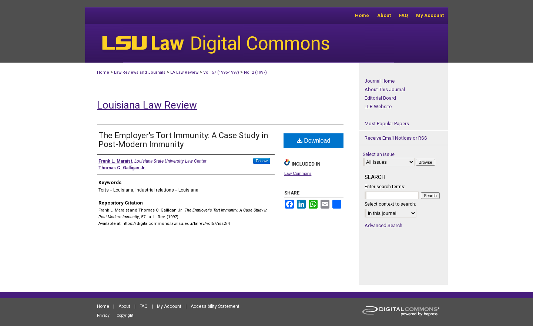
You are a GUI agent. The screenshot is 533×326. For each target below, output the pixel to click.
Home (103, 72)
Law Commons (297, 173)
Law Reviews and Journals (139, 72)
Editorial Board (380, 98)
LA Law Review (184, 72)
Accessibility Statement (215, 306)
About (124, 306)
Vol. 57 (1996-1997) (221, 72)
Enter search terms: (385, 186)
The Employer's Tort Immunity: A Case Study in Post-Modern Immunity (183, 140)
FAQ (144, 306)
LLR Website (378, 106)
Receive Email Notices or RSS (396, 138)
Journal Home (380, 81)
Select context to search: (390, 204)
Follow (262, 161)
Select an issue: (379, 154)
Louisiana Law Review (147, 105)
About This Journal (385, 89)
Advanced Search (383, 225)
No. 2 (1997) (255, 72)
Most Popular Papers (387, 123)
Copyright (125, 315)
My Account (169, 306)
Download (314, 140)
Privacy (103, 315)
